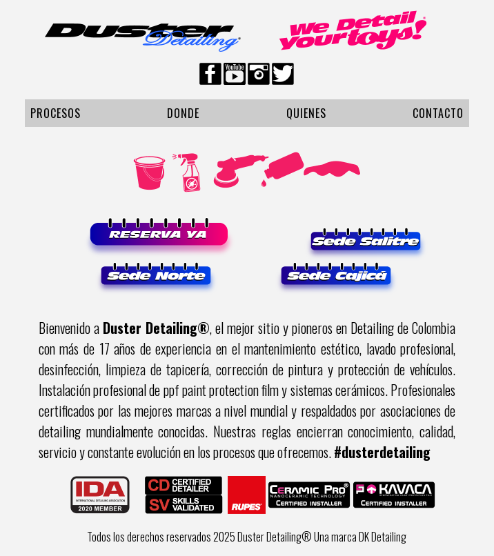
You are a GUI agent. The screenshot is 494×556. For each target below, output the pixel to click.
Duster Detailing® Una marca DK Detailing (321, 536)
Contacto (438, 113)
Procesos (55, 113)
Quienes (306, 113)
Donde (183, 113)
